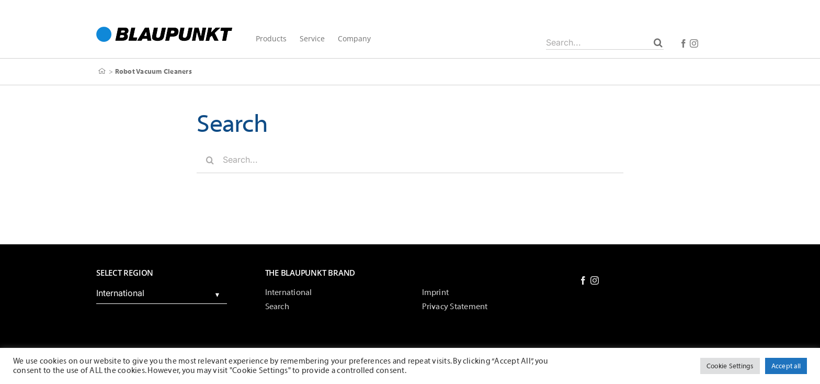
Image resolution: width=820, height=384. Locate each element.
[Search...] (605, 42)
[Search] (658, 42)
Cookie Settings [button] (730, 366)
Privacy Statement (455, 306)
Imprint (435, 292)
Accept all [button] (786, 366)
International (288, 292)
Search (277, 306)
